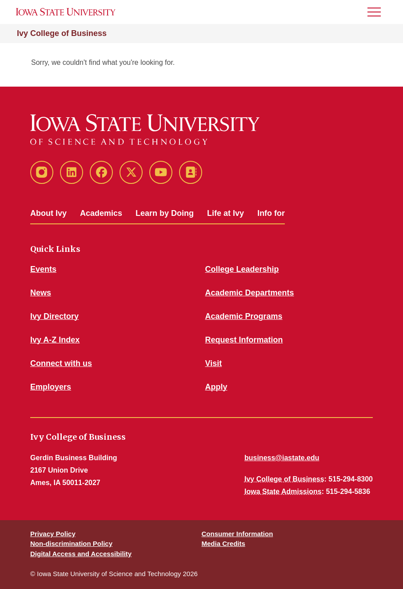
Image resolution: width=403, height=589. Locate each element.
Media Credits (223, 543)
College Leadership (242, 269)
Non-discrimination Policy (71, 543)
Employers (50, 386)
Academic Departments (249, 292)
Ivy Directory (54, 316)
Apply (216, 386)
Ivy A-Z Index (55, 339)
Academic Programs (244, 316)
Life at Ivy (225, 213)
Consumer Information (237, 533)
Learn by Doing (165, 213)
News (40, 292)
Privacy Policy (53, 533)
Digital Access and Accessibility (81, 553)
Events (43, 269)
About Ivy (48, 213)
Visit (213, 363)
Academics (101, 213)
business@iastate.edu (281, 458)
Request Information (244, 339)
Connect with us (61, 363)
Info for (271, 213)
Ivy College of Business (62, 33)
